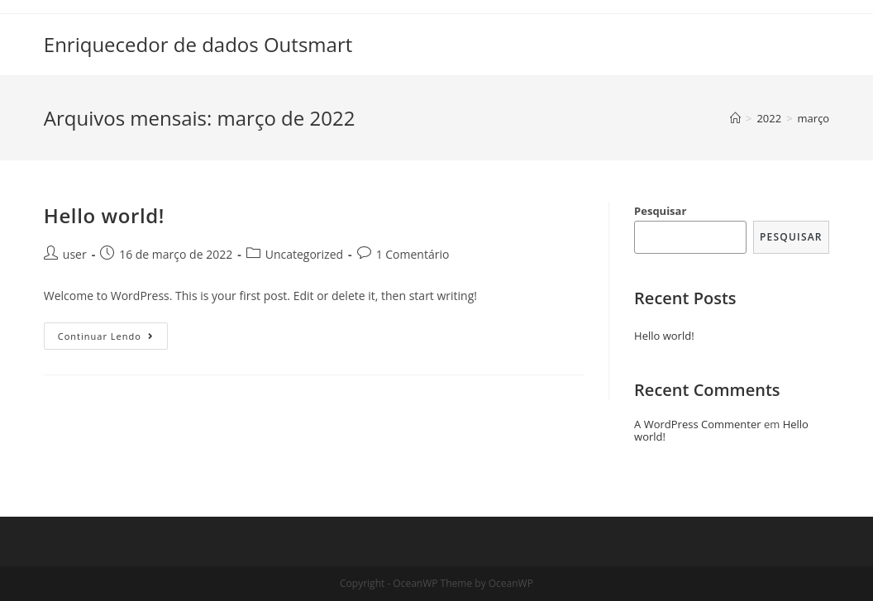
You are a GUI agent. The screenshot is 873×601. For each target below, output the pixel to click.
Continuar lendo (113, 339)
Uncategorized (304, 254)
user (75, 254)
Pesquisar (660, 210)
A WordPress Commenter (697, 424)
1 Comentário (413, 254)
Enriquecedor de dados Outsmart (198, 44)
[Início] (735, 118)
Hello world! (104, 215)
